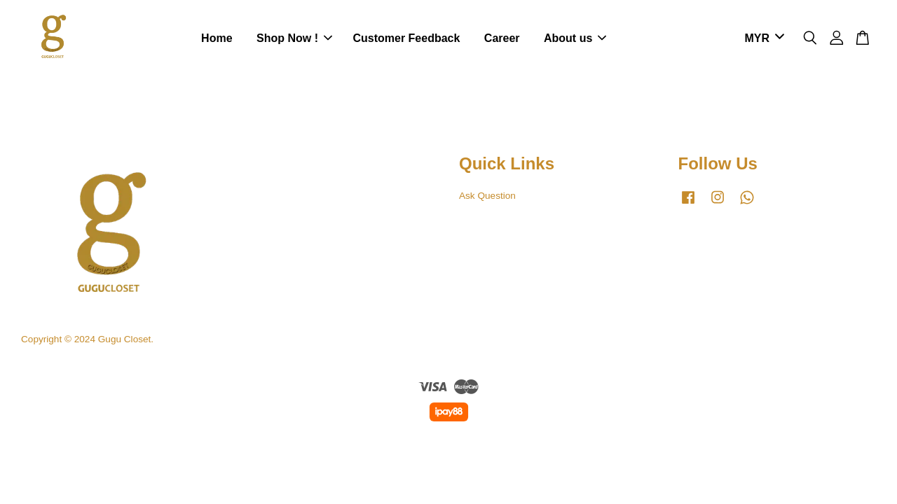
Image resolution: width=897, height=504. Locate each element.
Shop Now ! (294, 38)
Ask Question (487, 195)
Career (502, 38)
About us (575, 38)
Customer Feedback (406, 38)
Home (216, 38)
